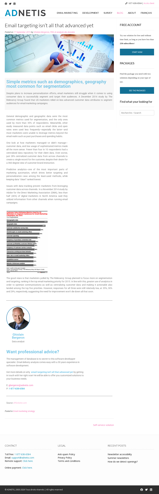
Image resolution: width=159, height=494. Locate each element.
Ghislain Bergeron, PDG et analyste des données (54, 32)
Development (90, 12)
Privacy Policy (65, 457)
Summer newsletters (118, 457)
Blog (120, 12)
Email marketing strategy (24, 411)
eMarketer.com (20, 402)
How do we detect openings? (123, 461)
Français (146, 12)
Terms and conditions (69, 460)
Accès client (149, 3)
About (132, 12)
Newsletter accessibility (120, 454)
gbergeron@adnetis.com (21, 385)
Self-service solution (103, 424)
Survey (108, 12)
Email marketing (67, 12)
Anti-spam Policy (66, 454)
